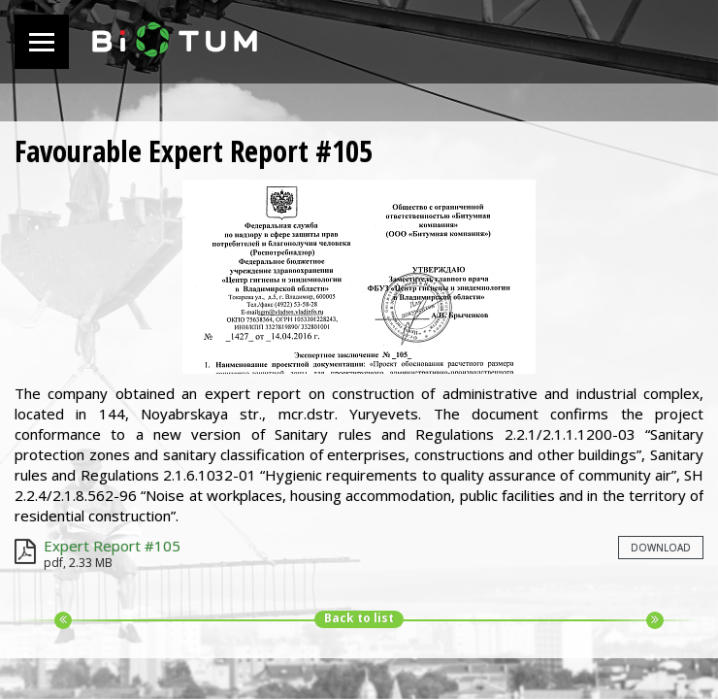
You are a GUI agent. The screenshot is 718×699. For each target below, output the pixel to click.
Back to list (359, 618)
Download (661, 547)
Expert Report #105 (112, 545)
